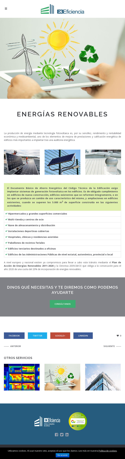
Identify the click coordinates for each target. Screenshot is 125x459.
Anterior (15, 346)
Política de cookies (108, 450)
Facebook (14, 335)
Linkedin (83, 335)
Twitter (37, 335)
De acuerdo (62, 455)
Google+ (60, 335)
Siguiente (109, 346)
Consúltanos (63, 303)
